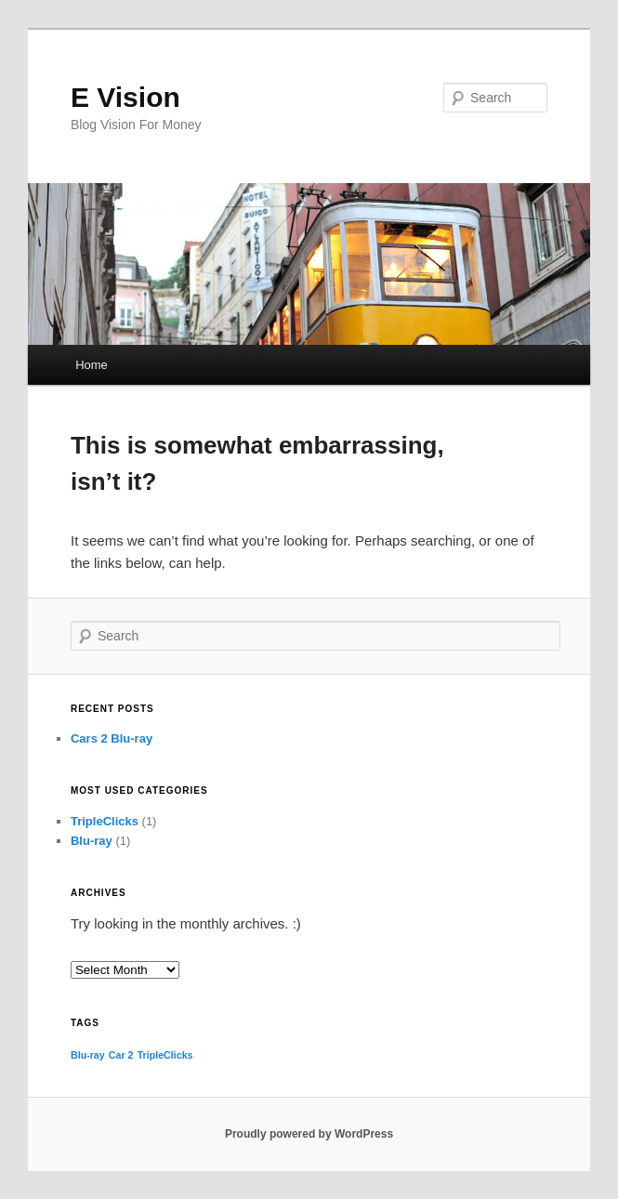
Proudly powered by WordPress (309, 1133)
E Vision (125, 97)
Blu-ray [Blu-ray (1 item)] (88, 1055)
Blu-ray (91, 841)
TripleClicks (104, 821)
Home (91, 365)
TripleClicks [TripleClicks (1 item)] (165, 1055)
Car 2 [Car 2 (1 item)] (121, 1055)
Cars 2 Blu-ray (111, 738)
